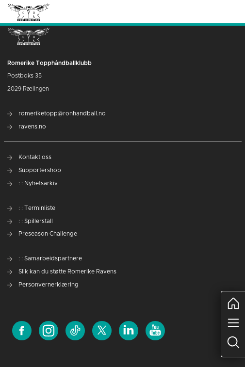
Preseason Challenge (42, 234)
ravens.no (26, 126)
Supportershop (34, 170)
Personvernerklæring (43, 284)
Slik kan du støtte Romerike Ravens (61, 271)
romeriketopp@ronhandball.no (56, 113)
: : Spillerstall (30, 221)
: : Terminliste (31, 208)
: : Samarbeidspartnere (44, 258)
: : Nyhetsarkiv (32, 183)
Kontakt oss (29, 157)
